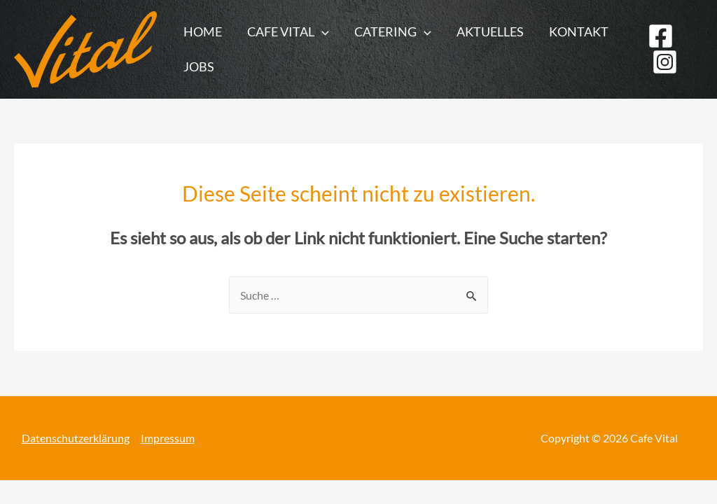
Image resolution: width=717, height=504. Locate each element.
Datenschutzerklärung (76, 437)
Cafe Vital (288, 31)
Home (202, 31)
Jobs (198, 66)
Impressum (168, 437)
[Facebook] (661, 36)
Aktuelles (490, 31)
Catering (392, 31)
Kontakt (578, 31)
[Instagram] (665, 62)
